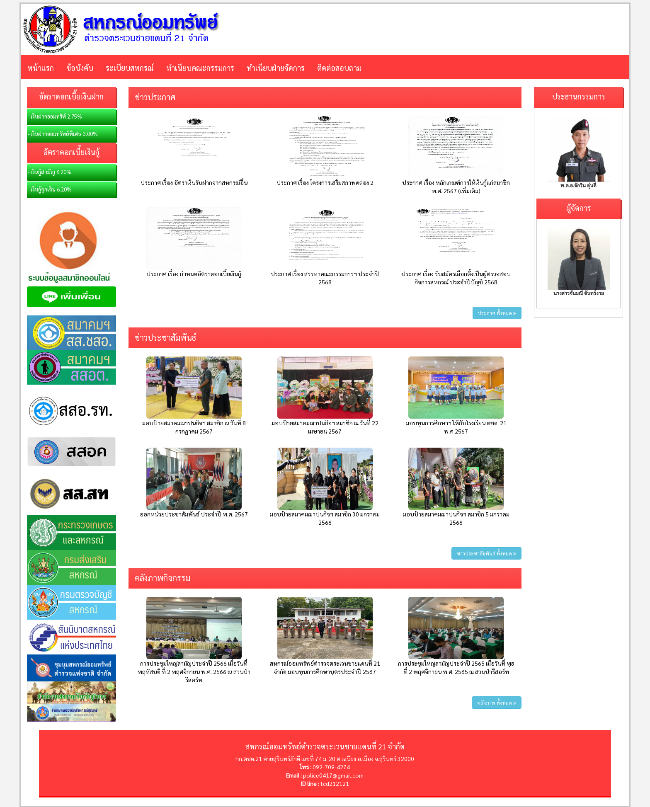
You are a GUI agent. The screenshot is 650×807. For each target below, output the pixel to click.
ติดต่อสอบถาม (339, 68)
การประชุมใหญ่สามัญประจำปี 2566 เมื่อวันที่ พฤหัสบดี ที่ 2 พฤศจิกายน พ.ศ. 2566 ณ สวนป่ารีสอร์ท (194, 671)
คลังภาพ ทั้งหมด (496, 702)
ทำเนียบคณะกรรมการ (200, 68)
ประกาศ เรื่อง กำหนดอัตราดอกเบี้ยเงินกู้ (193, 273)
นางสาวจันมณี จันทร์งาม (578, 293)
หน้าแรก (40, 68)
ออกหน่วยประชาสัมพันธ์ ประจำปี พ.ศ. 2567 (194, 514)
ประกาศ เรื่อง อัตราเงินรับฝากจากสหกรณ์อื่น (194, 182)
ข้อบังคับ (79, 68)
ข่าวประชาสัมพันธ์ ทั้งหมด (486, 553)
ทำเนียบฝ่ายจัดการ (276, 68)
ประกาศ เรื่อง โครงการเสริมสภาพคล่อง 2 (325, 182)
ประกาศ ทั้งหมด (497, 313)
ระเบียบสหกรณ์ (130, 68)
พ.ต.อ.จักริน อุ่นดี (578, 185)
